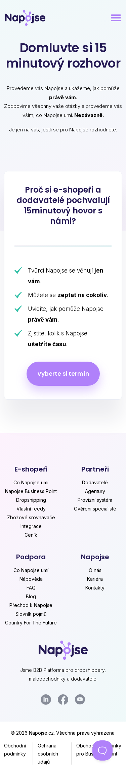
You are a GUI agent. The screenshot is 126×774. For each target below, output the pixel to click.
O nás (95, 570)
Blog (31, 596)
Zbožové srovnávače (31, 517)
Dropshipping (31, 500)
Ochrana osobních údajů (48, 754)
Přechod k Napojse (30, 605)
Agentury (95, 491)
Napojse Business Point (31, 491)
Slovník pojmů (30, 614)
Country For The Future (31, 622)
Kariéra (95, 579)
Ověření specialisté (95, 509)
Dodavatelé (95, 482)
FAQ (31, 587)
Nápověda (31, 579)
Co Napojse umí (30, 482)
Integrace (31, 526)
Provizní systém (95, 500)
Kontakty (94, 587)
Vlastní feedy (31, 509)
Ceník (31, 535)
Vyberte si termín (63, 374)
